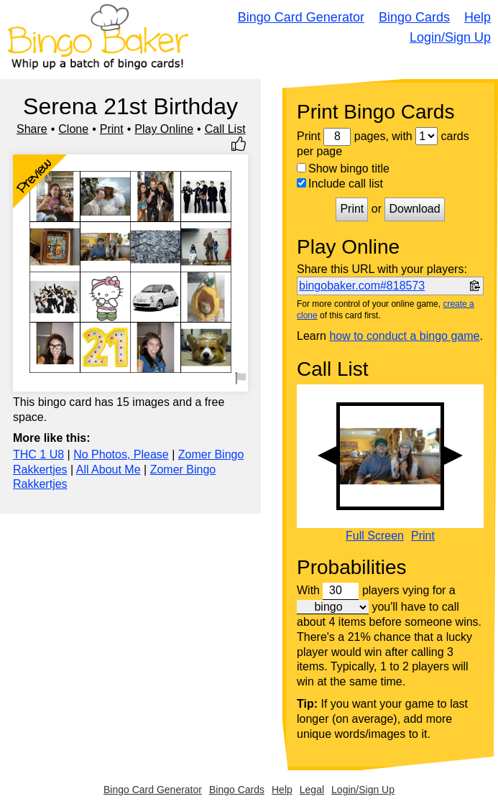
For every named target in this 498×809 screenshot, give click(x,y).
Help (477, 17)
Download (414, 209)
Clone (73, 129)
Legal (312, 790)
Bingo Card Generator (301, 17)
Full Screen (375, 536)
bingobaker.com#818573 (362, 285)
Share (32, 129)
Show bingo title (343, 168)
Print (112, 129)
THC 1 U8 (38, 454)
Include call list (340, 183)
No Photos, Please (121, 454)
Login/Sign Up (450, 37)
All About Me (108, 469)
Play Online (163, 129)
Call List (225, 129)
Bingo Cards (414, 17)
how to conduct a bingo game (404, 336)
